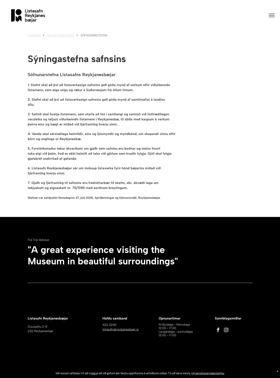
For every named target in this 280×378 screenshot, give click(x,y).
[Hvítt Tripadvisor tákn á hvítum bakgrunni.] (217, 260)
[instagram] (226, 330)
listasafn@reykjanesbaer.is (120, 329)
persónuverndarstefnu (209, 375)
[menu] (272, 15)
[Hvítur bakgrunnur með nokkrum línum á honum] (240, 260)
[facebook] (218, 330)
